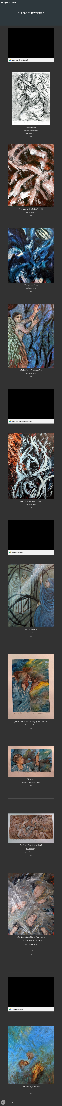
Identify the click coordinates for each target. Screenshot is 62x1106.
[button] (2, 2)
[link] (31, 45)
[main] (31, 13)
